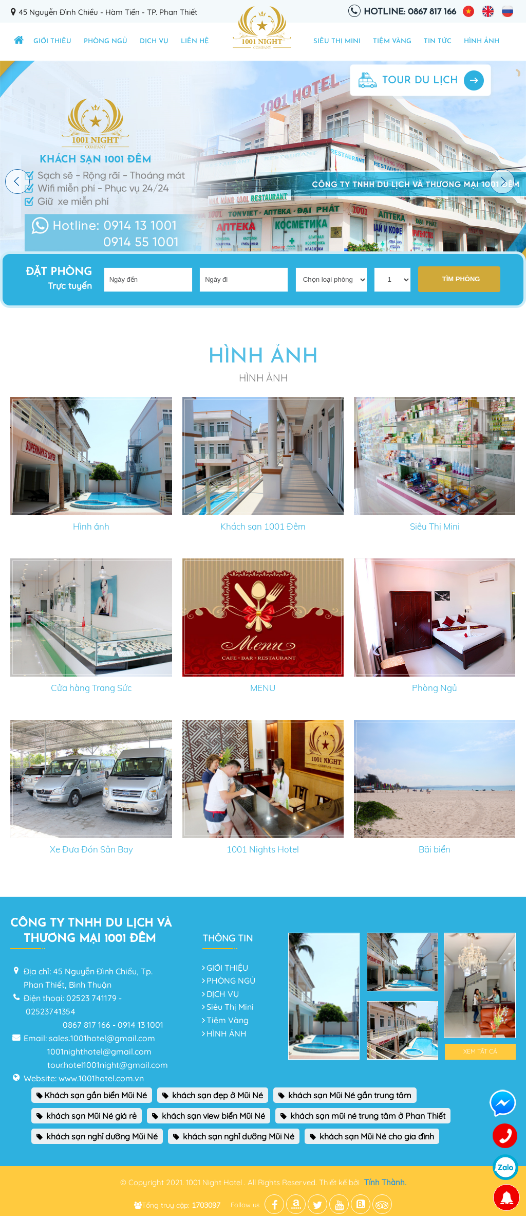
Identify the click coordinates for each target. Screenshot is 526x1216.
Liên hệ (195, 41)
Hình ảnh (91, 526)
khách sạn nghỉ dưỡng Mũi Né (97, 1136)
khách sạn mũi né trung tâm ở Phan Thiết (362, 1116)
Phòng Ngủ (434, 687)
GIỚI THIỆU (52, 41)
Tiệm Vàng (392, 41)
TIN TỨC (438, 41)
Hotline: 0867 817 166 (410, 12)
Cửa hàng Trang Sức (91, 687)
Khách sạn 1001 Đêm (263, 526)
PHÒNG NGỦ (105, 41)
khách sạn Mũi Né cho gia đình (372, 1136)
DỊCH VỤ (154, 41)
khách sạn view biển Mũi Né (208, 1116)
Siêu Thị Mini (337, 41)
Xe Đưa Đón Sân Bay (91, 849)
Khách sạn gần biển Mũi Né (91, 1095)
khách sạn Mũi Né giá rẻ (86, 1116)
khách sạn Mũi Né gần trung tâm (344, 1095)
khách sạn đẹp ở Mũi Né (212, 1095)
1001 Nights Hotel (263, 849)
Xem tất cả (480, 1051)
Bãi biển (434, 849)
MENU (262, 687)
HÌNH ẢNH (481, 41)
